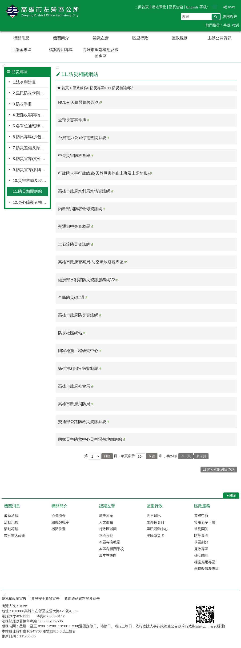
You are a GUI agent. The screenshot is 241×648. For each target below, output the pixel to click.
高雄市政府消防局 (75, 404)
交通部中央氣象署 (75, 226)
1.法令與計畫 (24, 82)
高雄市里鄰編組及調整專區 (101, 53)
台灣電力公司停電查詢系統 (83, 138)
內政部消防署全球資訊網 (81, 209)
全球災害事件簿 (73, 120)
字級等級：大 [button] (220, 7)
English (192, 7)
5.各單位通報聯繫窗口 (30, 126)
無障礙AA (222, 598)
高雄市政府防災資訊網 (79, 315)
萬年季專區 (108, 555)
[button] (216, 17)
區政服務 (180, 38)
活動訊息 (11, 522)
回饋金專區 (22, 50)
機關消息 (21, 38)
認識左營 (101, 38)
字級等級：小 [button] (210, 7)
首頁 (65, 88)
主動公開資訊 (220, 38)
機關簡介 (61, 38)
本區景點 (106, 535)
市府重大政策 (14, 535)
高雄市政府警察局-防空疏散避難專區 (92, 262)
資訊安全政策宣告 (45, 598)
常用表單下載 (204, 522)
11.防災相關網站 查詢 (219, 469)
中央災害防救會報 (75, 155)
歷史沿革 (106, 515)
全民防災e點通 (72, 297)
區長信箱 (176, 7)
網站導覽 (159, 7)
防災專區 (97, 88)
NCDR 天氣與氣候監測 (80, 102)
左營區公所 (41, 11)
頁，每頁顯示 (124, 456)
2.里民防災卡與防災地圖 (30, 93)
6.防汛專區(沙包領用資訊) (30, 137)
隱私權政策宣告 (14, 598)
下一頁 (186, 456)
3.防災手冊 (22, 104)
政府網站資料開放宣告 (82, 598)
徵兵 (235, 25)
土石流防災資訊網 (75, 244)
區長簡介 (59, 515)
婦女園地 (201, 555)
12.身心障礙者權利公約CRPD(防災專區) (30, 202)
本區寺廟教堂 (109, 542)
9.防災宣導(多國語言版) (30, 170)
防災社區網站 (71, 333)
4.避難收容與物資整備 (30, 115)
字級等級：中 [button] (215, 7)
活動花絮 (11, 529)
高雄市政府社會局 (75, 386)
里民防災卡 (155, 535)
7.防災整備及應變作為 (30, 148)
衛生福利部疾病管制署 (79, 368)
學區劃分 (201, 542)
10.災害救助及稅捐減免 (30, 180)
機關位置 (59, 529)
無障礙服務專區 (206, 569)
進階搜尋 (230, 16)
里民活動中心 (157, 529)
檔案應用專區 (61, 50)
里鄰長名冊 (155, 522)
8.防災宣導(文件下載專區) (30, 158)
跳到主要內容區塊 (2, 2)
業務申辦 (201, 515)
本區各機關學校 (111, 549)
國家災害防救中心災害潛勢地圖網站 (91, 439)
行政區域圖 (108, 529)
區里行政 (140, 38)
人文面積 (106, 522)
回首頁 (143, 7)
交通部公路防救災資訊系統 (83, 422)
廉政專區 (201, 549)
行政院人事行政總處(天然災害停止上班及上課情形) (105, 173)
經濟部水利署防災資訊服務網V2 (88, 280)
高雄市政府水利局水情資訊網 (85, 191)
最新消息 (11, 515)
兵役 (226, 25)
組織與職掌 (60, 522)
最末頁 (201, 456)
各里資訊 (154, 515)
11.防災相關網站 (27, 191)
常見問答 (201, 529)
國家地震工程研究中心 (79, 350)
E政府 (199, 597)
